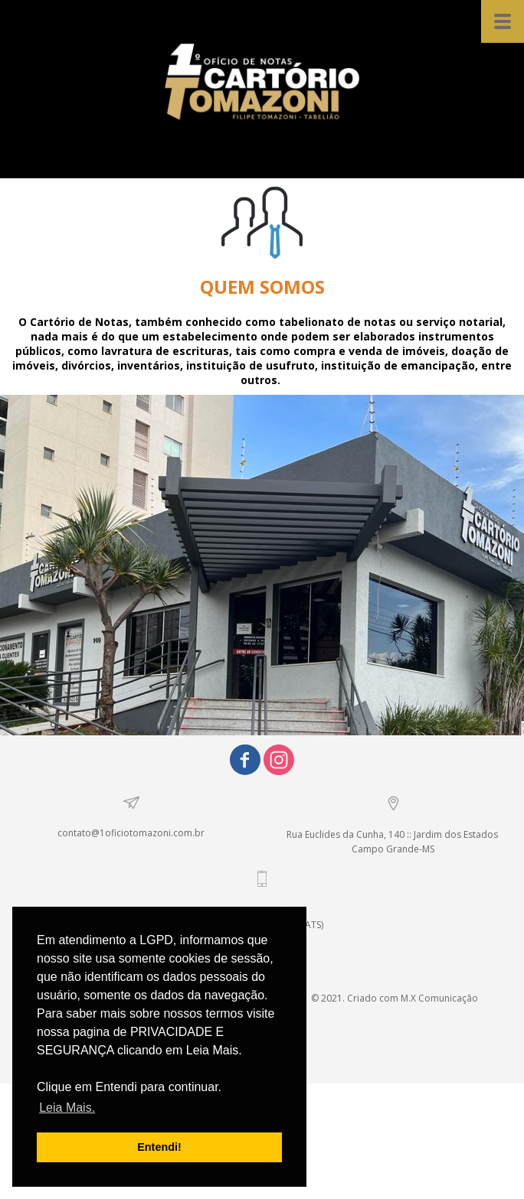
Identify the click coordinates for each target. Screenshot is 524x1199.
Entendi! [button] (159, 1147)
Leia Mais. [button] (67, 1107)
